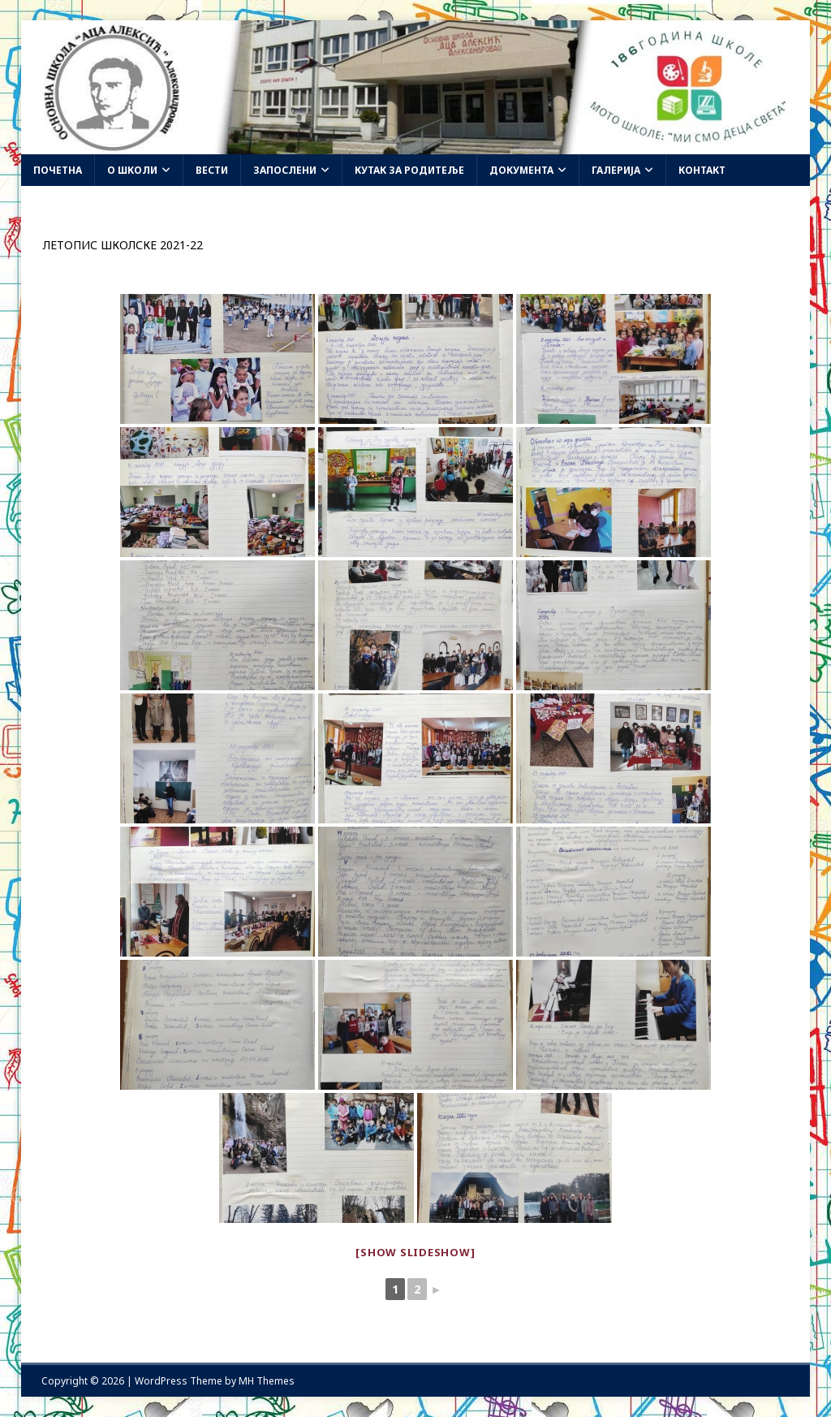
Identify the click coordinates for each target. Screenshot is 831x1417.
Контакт (702, 170)
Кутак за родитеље (409, 170)
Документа (521, 170)
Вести (212, 170)
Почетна (57, 170)
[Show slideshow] (415, 1252)
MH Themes (267, 1381)
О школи (132, 170)
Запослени (284, 170)
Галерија (616, 170)
